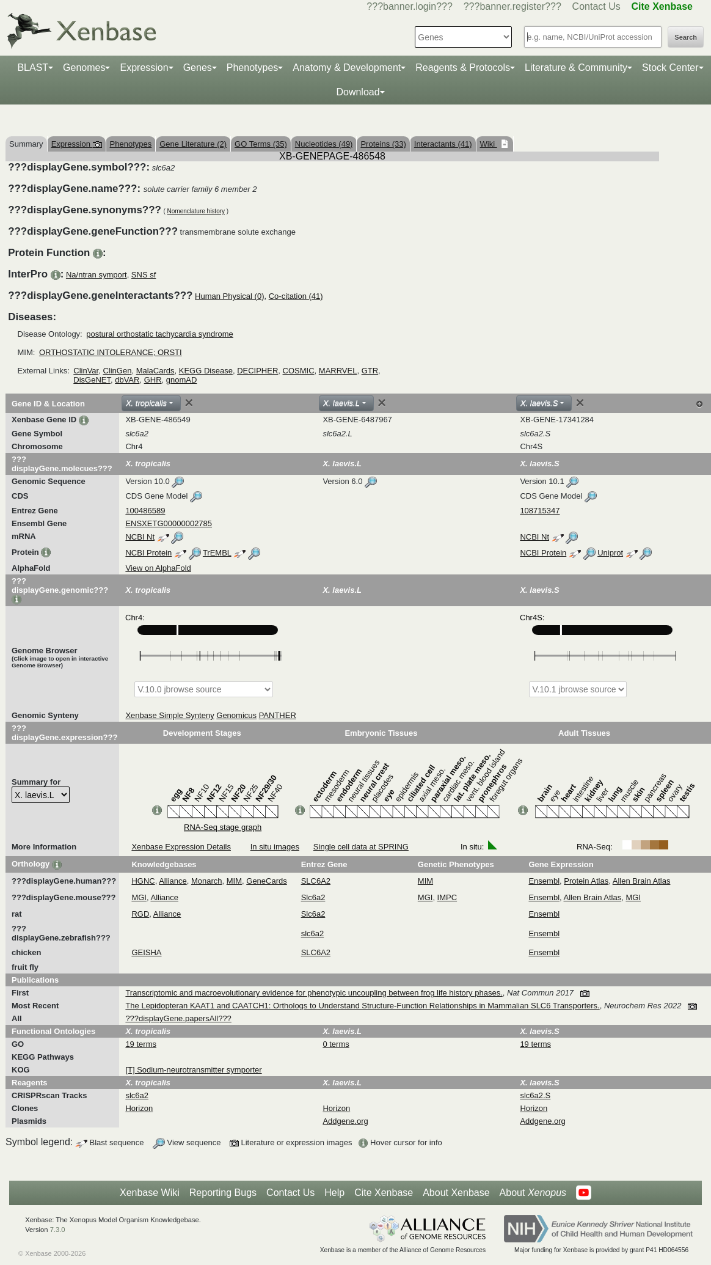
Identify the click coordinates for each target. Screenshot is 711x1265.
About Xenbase (456, 1192)
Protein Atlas (586, 881)
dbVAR (127, 379)
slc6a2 (312, 933)
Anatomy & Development (347, 67)
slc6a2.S (535, 1095)
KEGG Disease (206, 370)
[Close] (188, 402)
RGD (140, 914)
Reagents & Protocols (462, 67)
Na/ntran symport (96, 274)
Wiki (488, 143)
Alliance (173, 881)
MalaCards (155, 370)
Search (685, 37)
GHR (153, 379)
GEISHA (146, 952)
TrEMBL (217, 552)
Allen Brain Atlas (642, 881)
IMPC (447, 897)
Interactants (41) (443, 143)
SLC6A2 (315, 881)
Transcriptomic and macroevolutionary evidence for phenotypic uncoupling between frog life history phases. (313, 992)
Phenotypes (253, 67)
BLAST (32, 67)
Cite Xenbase (383, 1192)
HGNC (143, 881)
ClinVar (85, 370)
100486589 (145, 510)
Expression (144, 67)
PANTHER (277, 715)
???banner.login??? (409, 6)
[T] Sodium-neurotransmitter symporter (193, 1069)
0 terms (336, 1044)
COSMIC (299, 370)
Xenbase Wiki (150, 1192)
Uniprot (610, 552)
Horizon (139, 1108)
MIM (234, 881)
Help (334, 1192)
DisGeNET (92, 379)
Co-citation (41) (296, 296)
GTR (370, 370)
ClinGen (117, 370)
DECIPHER (257, 370)
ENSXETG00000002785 (168, 523)
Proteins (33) (383, 143)
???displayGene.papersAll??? (178, 1018)
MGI (139, 897)
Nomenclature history (196, 211)
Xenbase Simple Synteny (169, 715)
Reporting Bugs (223, 1192)
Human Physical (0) (229, 296)
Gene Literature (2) (193, 143)
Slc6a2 (313, 897)
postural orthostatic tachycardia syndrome (159, 334)
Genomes (84, 67)
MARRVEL (338, 370)
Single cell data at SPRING (361, 846)
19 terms (140, 1044)
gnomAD (181, 379)
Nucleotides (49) (324, 143)
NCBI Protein (148, 552)
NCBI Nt (140, 536)
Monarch (206, 881)
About (533, 1192)
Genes (197, 67)
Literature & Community (576, 67)
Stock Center (670, 67)
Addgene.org (345, 1121)
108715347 (540, 510)
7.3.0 (57, 1229)
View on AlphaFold (158, 568)
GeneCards (266, 881)
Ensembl (544, 881)
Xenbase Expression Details (181, 846)
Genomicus (236, 715)
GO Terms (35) (261, 143)
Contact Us (596, 6)
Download (357, 92)
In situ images (274, 846)
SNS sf (143, 274)
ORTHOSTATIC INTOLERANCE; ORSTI (110, 352)
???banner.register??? (512, 6)
